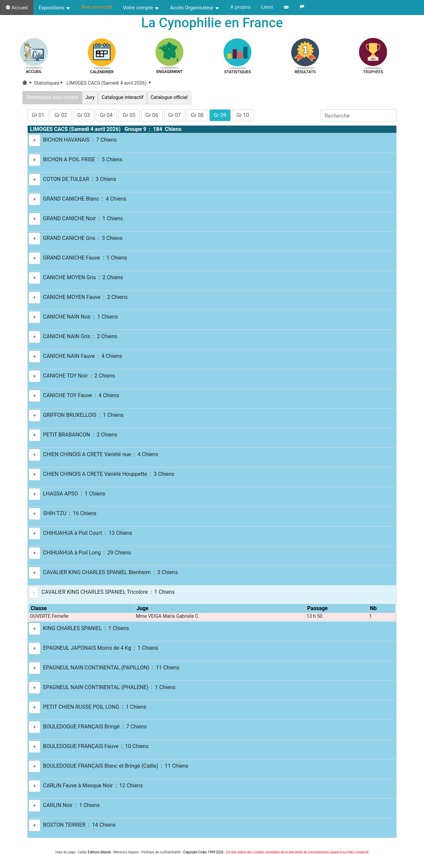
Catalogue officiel (169, 97)
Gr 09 (220, 115)
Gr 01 (38, 115)
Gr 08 (197, 115)
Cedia (82, 852)
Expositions (55, 8)
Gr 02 (60, 115)
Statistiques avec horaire (52, 97)
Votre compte (141, 8)
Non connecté (96, 7)
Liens (267, 7)
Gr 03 (83, 115)
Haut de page (65, 852)
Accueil (16, 8)
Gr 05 (129, 115)
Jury (90, 97)
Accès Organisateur (195, 8)
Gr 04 (106, 115)
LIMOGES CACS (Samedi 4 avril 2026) (109, 83)
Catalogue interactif (122, 97)
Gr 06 (151, 115)
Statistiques (49, 83)
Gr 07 (174, 115)
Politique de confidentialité (161, 852)
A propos (240, 7)
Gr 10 (242, 115)
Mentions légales (126, 852)
